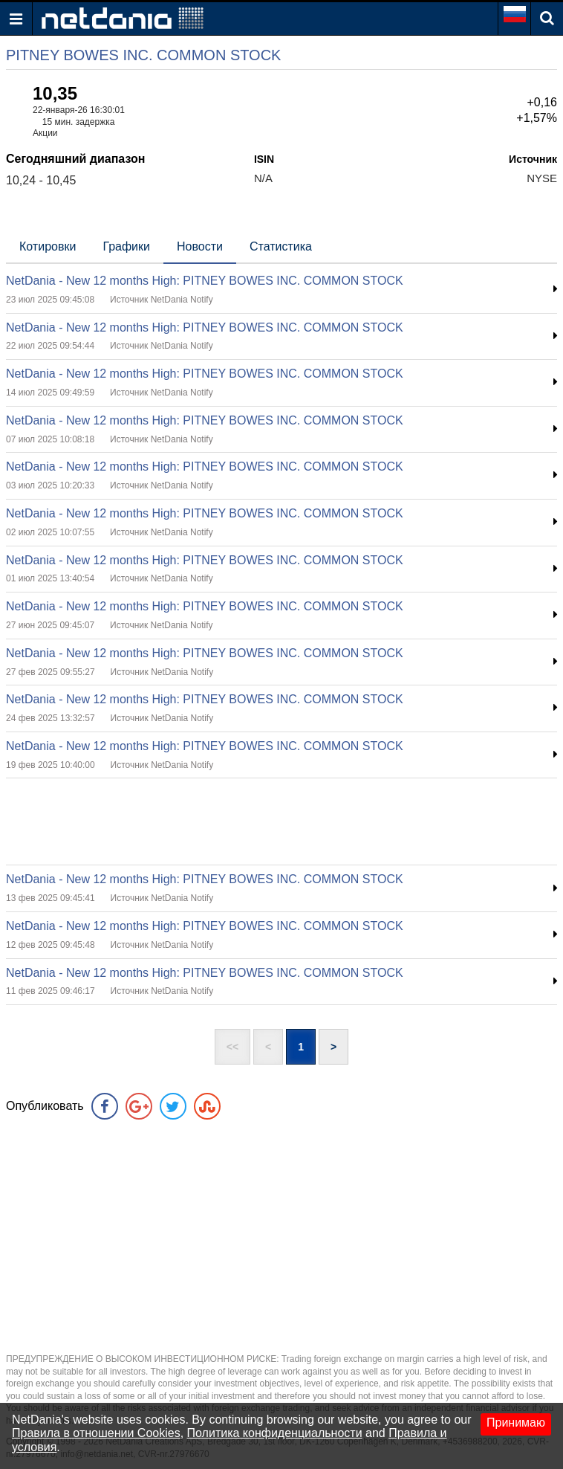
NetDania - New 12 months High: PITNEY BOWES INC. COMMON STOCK (204, 280)
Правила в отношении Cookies (96, 1433)
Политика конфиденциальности (274, 1433)
